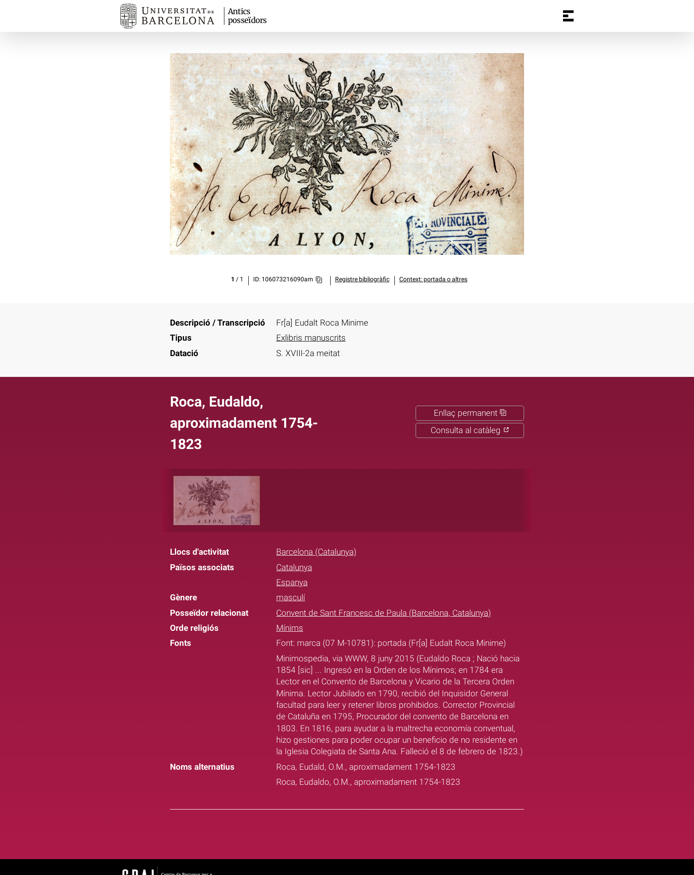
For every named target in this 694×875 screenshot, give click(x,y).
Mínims (289, 628)
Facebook (317, 832)
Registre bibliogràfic (362, 279)
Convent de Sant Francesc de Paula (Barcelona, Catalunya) (383, 613)
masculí (290, 598)
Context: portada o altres (433, 279)
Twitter (340, 832)
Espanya (292, 582)
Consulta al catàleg (470, 430)
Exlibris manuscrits (311, 338)
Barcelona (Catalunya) (316, 552)
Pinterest (364, 832)
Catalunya (294, 567)
